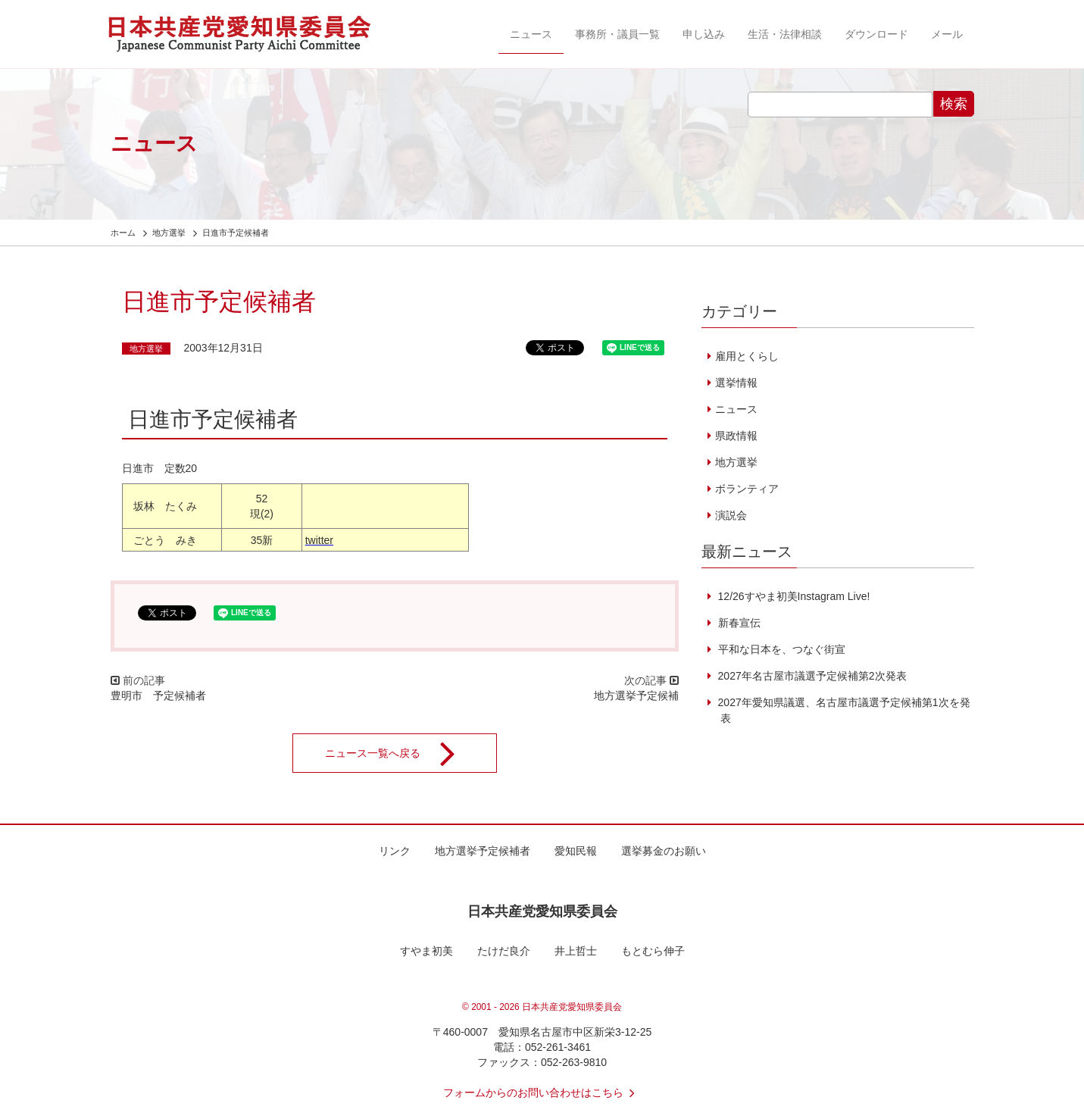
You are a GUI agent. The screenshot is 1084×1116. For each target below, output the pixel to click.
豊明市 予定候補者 (158, 695)
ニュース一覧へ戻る (400, 753)
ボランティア (747, 489)
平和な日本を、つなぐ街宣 (780, 649)
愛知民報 (575, 851)
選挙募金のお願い (663, 851)
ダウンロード (876, 34)
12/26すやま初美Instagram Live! (792, 596)
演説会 (731, 515)
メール (947, 34)
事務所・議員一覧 (617, 34)
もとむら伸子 (653, 951)
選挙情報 (736, 383)
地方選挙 (146, 348)
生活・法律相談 (785, 34)
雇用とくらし (747, 356)
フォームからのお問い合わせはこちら (542, 1092)
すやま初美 (426, 951)
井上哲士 (575, 951)
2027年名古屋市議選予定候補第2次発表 (811, 676)
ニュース (531, 34)
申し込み (704, 34)
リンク (395, 851)
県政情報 (736, 436)
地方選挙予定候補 (636, 695)
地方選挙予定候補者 (482, 851)
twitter (319, 540)
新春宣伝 (738, 623)
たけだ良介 (503, 951)
